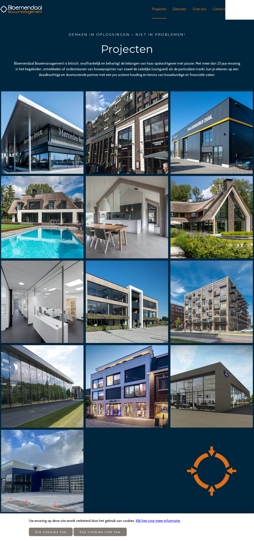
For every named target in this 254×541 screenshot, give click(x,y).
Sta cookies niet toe (100, 532)
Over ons (212, 10)
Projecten (170, 10)
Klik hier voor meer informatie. (158, 521)
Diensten (191, 10)
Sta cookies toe (51, 532)
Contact (232, 10)
